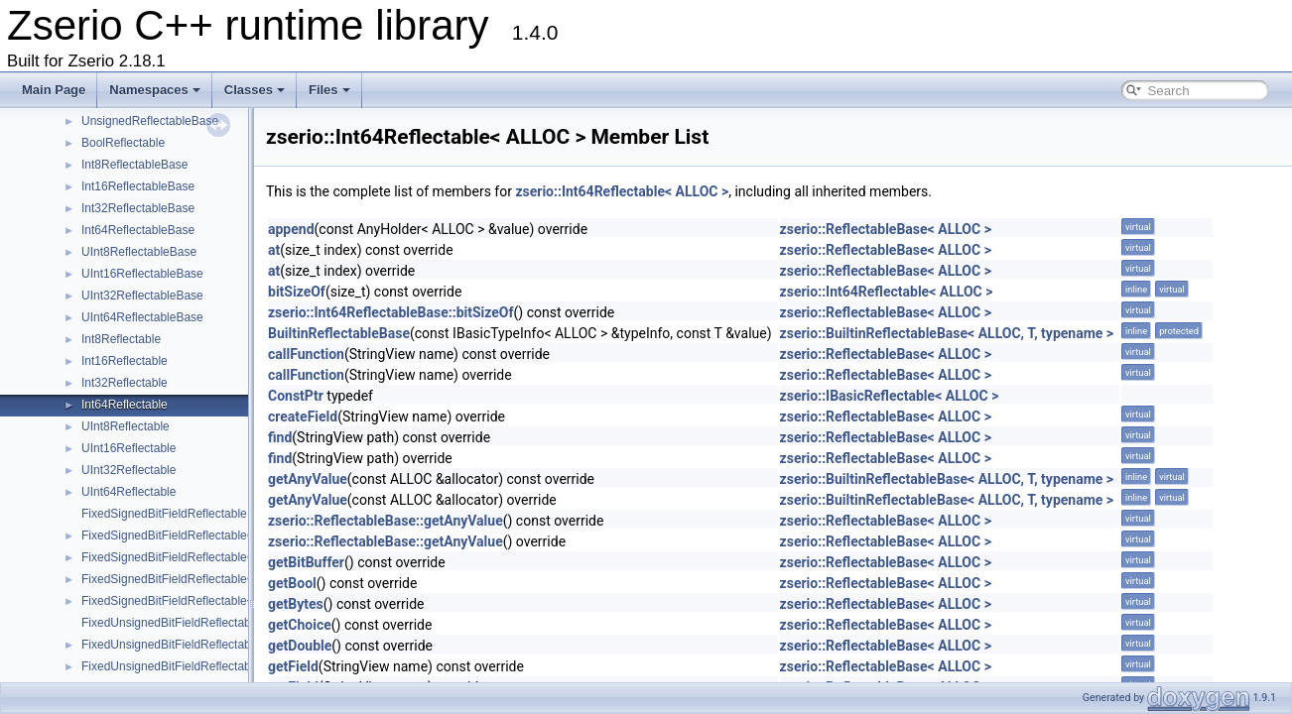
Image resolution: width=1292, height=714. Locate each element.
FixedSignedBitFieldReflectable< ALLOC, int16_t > (214, 557)
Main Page (53, 89)
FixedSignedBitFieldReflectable (164, 514)
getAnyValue (307, 479)
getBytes (295, 604)
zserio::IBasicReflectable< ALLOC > (889, 396)
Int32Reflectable (124, 383)
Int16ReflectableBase (137, 186)
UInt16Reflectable (128, 448)
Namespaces (154, 89)
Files (329, 89)
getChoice (299, 625)
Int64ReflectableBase (137, 230)
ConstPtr (295, 396)
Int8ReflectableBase (134, 165)
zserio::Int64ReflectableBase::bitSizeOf (391, 312)
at (274, 250)
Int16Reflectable (124, 361)
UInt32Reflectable (128, 470)
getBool (292, 583)
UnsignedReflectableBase (149, 121)
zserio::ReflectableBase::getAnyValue (385, 521)
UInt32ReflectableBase (142, 295)
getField (293, 666)
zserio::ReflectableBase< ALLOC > (885, 229)
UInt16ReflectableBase (142, 274)
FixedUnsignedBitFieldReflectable (170, 623)
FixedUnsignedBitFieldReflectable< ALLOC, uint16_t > (224, 666)
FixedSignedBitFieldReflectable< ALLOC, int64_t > (214, 601)
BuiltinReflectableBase (339, 333)
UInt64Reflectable (128, 492)
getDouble (299, 646)
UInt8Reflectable (125, 426)
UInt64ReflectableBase (142, 317)
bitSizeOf (296, 291)
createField (302, 416)
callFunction (306, 354)
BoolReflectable (123, 143)
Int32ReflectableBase (137, 208)
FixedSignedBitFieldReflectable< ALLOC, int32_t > (214, 579)
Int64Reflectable (124, 405)
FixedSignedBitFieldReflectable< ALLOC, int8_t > (211, 535)
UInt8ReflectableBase (138, 252)
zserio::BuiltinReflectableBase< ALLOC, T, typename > (946, 333)
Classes (254, 89)
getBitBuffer (306, 562)
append (291, 229)
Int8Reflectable (121, 339)
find (280, 437)
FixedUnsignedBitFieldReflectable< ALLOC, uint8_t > (221, 645)
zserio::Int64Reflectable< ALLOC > (621, 191)
